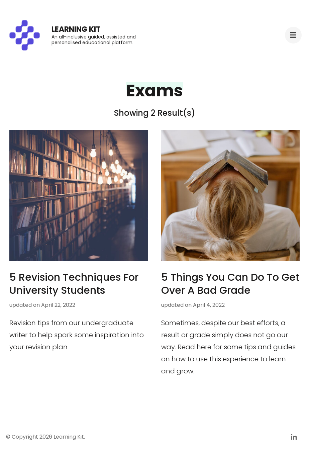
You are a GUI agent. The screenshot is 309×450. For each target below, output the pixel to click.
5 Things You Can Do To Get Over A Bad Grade (230, 283)
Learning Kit (76, 29)
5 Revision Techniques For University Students (73, 283)
